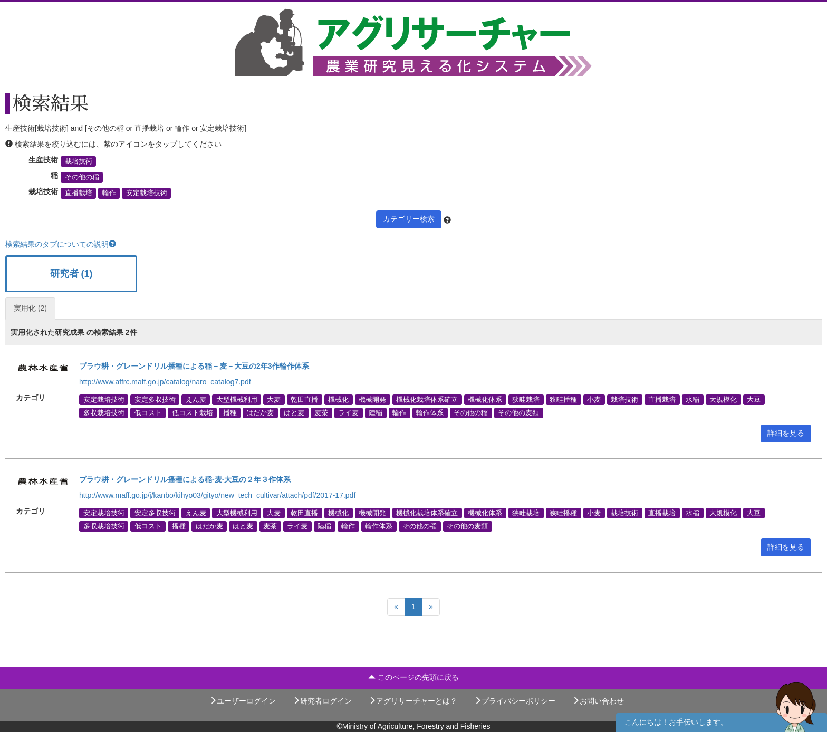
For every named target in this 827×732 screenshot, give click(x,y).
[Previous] (396, 607)
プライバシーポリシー (514, 701)
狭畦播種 (563, 399)
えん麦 (196, 399)
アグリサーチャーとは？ (413, 701)
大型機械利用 (236, 399)
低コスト (148, 412)
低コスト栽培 (192, 412)
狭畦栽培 (526, 399)
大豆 (754, 399)
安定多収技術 (155, 399)
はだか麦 (260, 412)
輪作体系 (430, 412)
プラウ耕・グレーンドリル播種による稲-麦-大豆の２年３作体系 (185, 479)
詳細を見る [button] (785, 433)
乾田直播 (304, 399)
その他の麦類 (518, 412)
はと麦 (294, 412)
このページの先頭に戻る (413, 677)
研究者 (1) (71, 273)
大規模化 (723, 399)
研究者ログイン (322, 701)
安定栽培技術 (146, 193)
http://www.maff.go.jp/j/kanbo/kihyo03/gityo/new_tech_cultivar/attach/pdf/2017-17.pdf (217, 495)
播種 (230, 412)
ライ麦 (348, 412)
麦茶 (321, 412)
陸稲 (375, 412)
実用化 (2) (30, 308)
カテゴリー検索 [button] (409, 219)
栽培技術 (78, 161)
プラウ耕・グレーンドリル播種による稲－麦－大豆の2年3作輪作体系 (194, 366)
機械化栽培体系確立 (427, 399)
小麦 (594, 399)
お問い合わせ (598, 701)
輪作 (109, 193)
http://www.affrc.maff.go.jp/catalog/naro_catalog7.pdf (165, 382)
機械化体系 (485, 399)
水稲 (692, 399)
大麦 (274, 399)
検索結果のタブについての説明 (60, 244)
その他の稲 (82, 177)
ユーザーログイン (242, 701)
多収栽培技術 (103, 412)
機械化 (338, 399)
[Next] (431, 607)
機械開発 (372, 399)
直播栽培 (78, 193)
